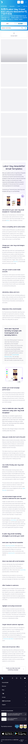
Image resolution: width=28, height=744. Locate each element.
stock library (13, 520)
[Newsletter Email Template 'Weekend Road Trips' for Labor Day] (14, 50)
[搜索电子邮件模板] (11, 28)
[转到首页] (1, 2)
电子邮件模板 (4, 6)
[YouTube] (24, 678)
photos (7, 220)
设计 (7, 23)
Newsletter (12, 6)
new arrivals (22, 569)
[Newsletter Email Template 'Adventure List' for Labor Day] (14, 149)
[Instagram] (16, 678)
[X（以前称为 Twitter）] (20, 678)
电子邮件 (20, 23)
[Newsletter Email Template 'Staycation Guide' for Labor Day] (14, 99)
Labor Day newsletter (10, 545)
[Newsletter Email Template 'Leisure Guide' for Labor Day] (14, 124)
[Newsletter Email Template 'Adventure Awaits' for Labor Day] (14, 75)
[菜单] (26, 2)
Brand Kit (16, 261)
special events (11, 553)
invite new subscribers (8, 638)
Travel (18, 6)
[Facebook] (12, 678)
